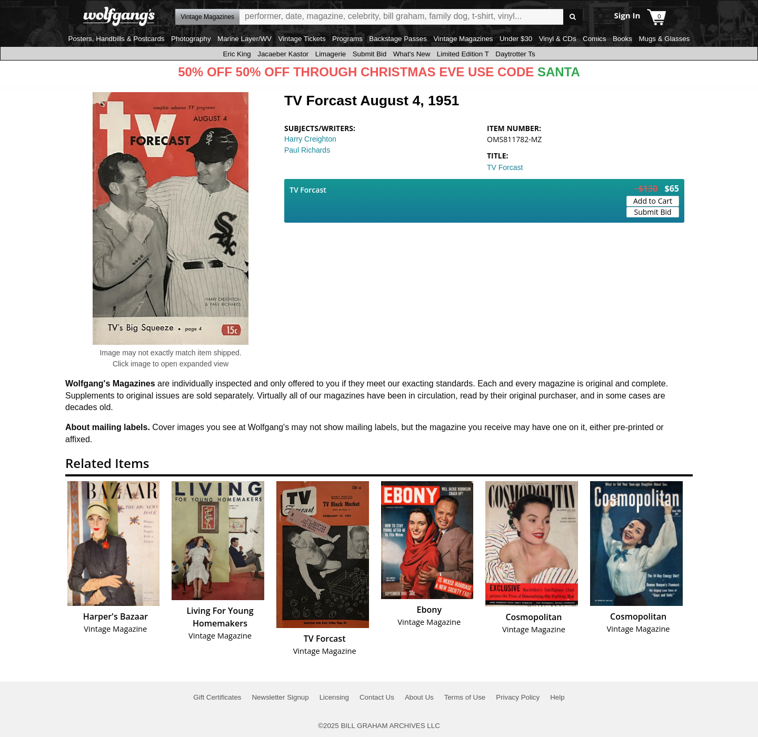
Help (557, 697)
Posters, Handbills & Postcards (116, 39)
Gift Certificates (217, 697)
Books (622, 39)
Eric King (237, 54)
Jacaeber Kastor (282, 54)
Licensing (334, 697)
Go (573, 17)
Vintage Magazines (463, 39)
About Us (419, 697)
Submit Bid (369, 54)
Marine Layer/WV (244, 39)
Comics (594, 39)
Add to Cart (652, 201)
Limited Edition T (463, 54)
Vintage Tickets (301, 39)
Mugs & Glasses (664, 39)
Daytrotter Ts (515, 54)
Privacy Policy (518, 697)
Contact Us (377, 697)
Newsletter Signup (280, 697)
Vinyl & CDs (557, 39)
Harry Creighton (310, 139)
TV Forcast (505, 167)
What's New (412, 54)
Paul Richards (307, 150)
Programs (347, 39)
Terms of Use (465, 697)
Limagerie (330, 54)
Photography (191, 39)
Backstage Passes (398, 39)
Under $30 (516, 39)
